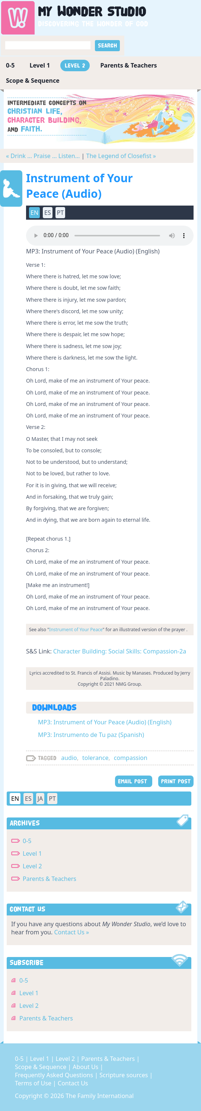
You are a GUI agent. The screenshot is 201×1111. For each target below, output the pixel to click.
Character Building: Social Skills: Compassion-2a (119, 651)
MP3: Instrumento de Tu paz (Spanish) (91, 735)
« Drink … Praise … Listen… (43, 156)
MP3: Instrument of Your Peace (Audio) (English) (105, 722)
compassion (130, 758)
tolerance (95, 758)
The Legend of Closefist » (121, 156)
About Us (86, 1067)
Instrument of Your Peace (75, 629)
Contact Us (73, 1083)
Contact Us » (71, 932)
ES (47, 213)
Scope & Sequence (33, 80)
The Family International (100, 1096)
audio (69, 758)
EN (34, 213)
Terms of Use (34, 1083)
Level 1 (39, 65)
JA (40, 798)
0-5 (10, 65)
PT (60, 213)
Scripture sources (124, 1075)
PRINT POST (176, 781)
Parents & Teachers (128, 65)
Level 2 (75, 65)
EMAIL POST (133, 781)
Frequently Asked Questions (55, 1075)
